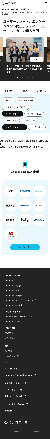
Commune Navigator (14, 295)
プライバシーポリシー (13, 383)
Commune (9, 280)
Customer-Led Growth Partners (18, 316)
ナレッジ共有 (29, 120)
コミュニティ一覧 (11, 355)
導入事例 (8, 350)
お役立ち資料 (9, 333)
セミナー (8, 362)
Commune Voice (11, 290)
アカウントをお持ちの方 (14, 404)
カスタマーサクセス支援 (15, 107)
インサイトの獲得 (25, 100)
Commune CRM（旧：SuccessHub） (20, 300)
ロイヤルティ (36, 127)
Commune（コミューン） (10, 9)
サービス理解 (10, 120)
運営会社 (8, 410)
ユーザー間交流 (34, 113)
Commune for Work (13, 305)
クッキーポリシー (11, 389)
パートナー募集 (10, 368)
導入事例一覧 (25, 9)
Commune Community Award (18, 375)
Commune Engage (13, 285)
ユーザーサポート (12, 113)
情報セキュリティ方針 (13, 396)
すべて (8, 100)
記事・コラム (9, 337)
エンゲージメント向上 (14, 127)
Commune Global (12, 321)
